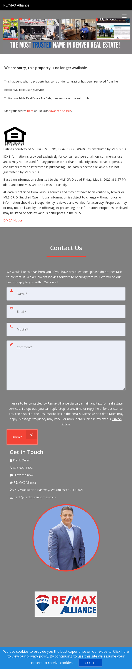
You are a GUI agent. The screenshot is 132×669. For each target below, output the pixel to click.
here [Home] (30, 111)
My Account (106, 19)
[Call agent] (29, 5)
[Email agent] (21, 19)
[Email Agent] (66, 497)
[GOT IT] (90, 663)
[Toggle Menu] (124, 16)
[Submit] (22, 437)
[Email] (66, 311)
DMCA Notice (13, 220)
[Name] (66, 294)
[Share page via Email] (29, 19)
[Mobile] (66, 329)
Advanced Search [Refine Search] (59, 111)
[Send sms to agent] (13, 19)
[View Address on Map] (66, 489)
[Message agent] (66, 475)
